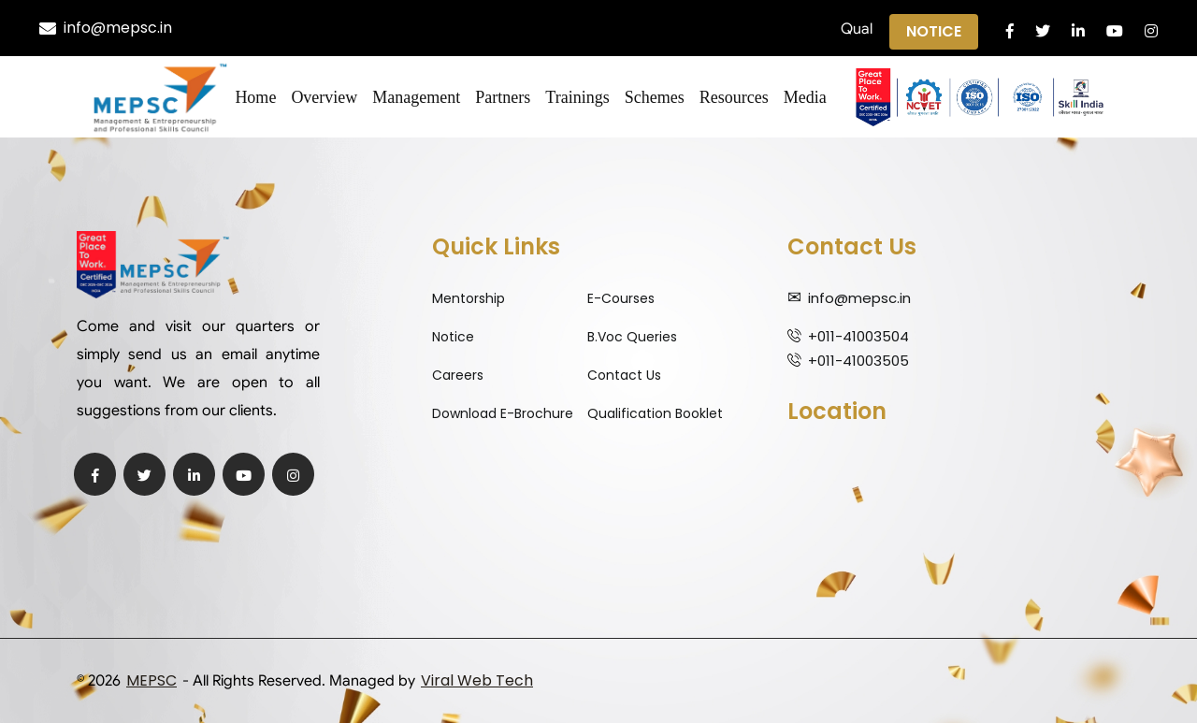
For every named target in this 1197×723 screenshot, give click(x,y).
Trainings (577, 97)
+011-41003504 (858, 336)
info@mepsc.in (105, 27)
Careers (457, 375)
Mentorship (468, 298)
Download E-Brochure (502, 413)
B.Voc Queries (632, 336)
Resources (734, 97)
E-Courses (621, 298)
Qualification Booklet (655, 413)
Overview (324, 97)
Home (255, 97)
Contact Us (624, 375)
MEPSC (151, 680)
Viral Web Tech (477, 680)
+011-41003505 (858, 360)
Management (416, 97)
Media (805, 97)
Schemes (655, 97)
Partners (502, 97)
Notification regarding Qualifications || (835, 29)
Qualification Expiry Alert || (575, 29)
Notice (933, 31)
